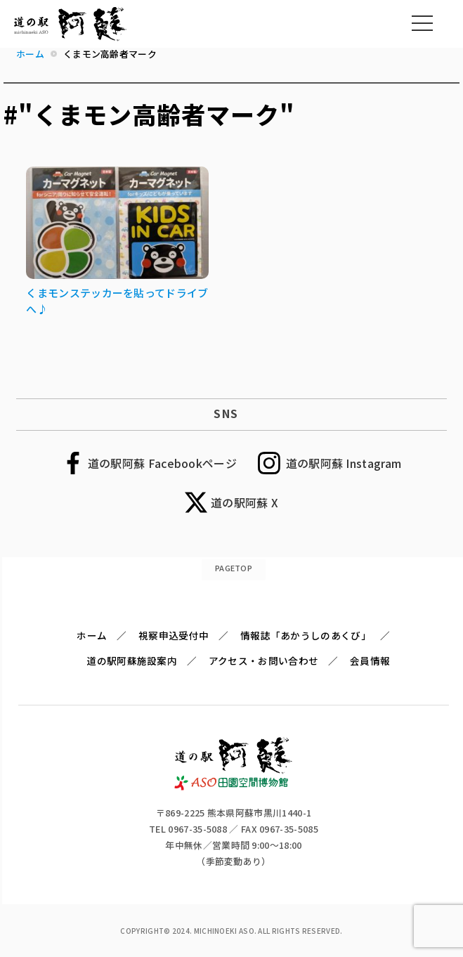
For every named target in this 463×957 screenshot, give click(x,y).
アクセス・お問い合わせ (263, 660)
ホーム (92, 635)
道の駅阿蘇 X (244, 502)
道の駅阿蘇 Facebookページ (162, 463)
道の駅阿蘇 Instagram (344, 463)
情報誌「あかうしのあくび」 (305, 635)
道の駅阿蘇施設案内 (131, 660)
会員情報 (370, 660)
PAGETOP (233, 567)
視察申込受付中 (173, 635)
